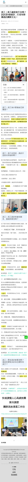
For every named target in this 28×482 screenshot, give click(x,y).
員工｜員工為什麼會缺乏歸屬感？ (13, 87)
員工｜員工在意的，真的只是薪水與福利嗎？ (14, 91)
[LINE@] (26, 337)
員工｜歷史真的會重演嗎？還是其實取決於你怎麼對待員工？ (14, 101)
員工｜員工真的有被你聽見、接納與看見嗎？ (14, 96)
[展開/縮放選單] (26, 2)
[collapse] (23, 84)
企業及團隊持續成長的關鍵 (16, 6)
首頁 (7, 6)
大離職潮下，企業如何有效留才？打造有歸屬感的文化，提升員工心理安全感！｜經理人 (14, 391)
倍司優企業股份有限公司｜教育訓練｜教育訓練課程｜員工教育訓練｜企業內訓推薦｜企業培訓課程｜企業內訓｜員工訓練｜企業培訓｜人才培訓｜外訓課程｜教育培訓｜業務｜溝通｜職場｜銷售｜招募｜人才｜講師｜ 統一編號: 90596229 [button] (13, 458)
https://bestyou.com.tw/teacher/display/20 (14, 414)
